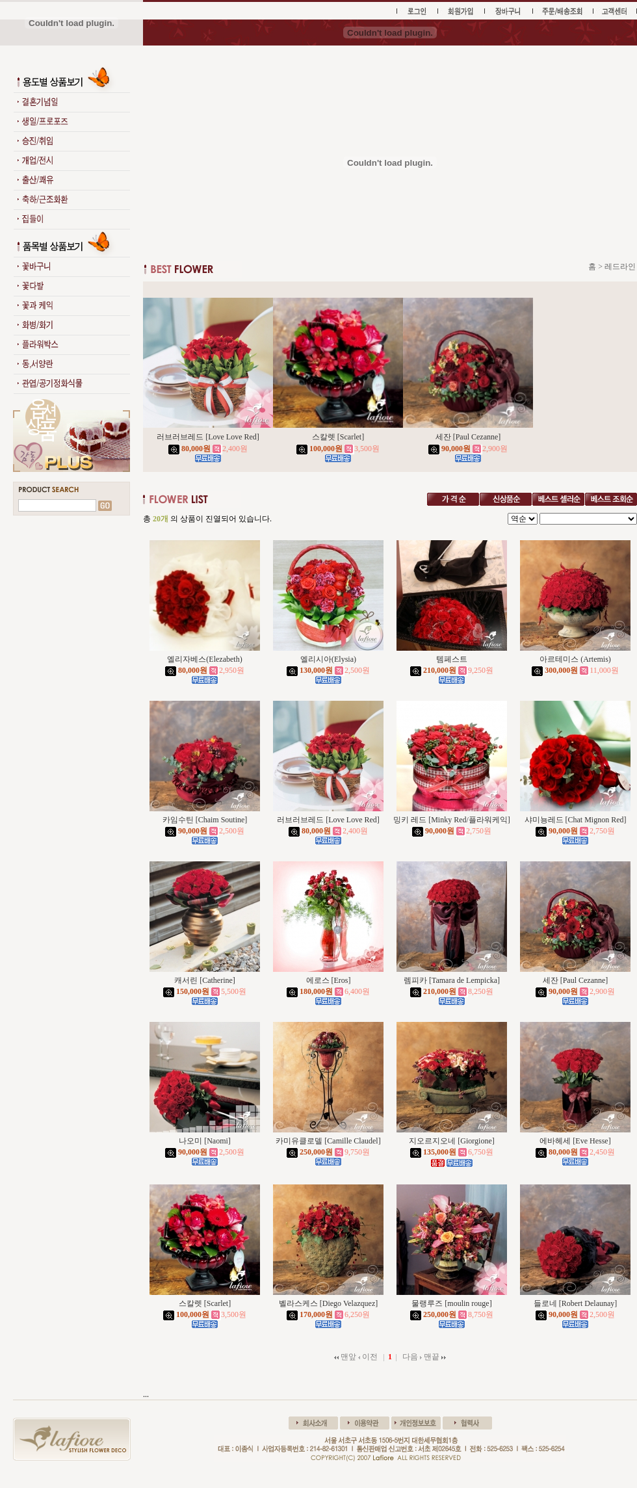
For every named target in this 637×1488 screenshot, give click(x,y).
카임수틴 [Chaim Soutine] (205, 819)
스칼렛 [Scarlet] (338, 436)
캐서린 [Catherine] (204, 980)
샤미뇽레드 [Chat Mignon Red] (576, 819)
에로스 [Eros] (328, 980)
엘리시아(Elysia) (328, 659)
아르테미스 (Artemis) (575, 659)
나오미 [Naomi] (205, 1140)
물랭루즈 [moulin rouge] (451, 1303)
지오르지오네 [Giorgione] (451, 1140)
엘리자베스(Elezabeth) (204, 659)
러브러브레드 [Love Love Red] (208, 436)
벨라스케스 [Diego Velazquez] (328, 1303)
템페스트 (451, 659)
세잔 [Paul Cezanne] (468, 436)
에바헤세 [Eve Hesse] (575, 1140)
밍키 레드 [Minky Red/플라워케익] (451, 819)
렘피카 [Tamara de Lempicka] (452, 980)
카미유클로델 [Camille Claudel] (328, 1140)
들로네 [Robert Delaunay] (576, 1303)
